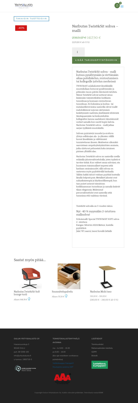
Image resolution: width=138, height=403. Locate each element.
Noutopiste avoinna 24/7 (63, 367)
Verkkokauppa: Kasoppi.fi (63, 363)
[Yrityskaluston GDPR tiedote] (94, 352)
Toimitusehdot (97, 344)
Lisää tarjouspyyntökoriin (96, 60)
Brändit (94, 355)
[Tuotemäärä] (78, 52)
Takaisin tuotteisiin (31, 18)
